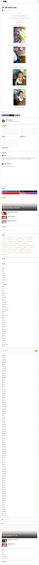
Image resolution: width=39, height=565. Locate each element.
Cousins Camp (11, 239)
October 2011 (19, 496)
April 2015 (19, 420)
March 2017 (19, 388)
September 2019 (19, 362)
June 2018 (19, 371)
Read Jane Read (5, 251)
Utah (22, 253)
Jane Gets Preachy (5, 245)
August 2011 (19, 500)
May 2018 (19, 373)
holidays (20, 241)
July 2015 (19, 415)
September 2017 (19, 377)
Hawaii (15, 241)
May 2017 (19, 384)
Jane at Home (17, 243)
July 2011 (19, 502)
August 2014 (19, 435)
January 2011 (19, 513)
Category (3, 554)
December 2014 (19, 428)
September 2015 (19, 411)
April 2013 (19, 464)
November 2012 (19, 473)
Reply (3, 160)
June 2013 (19, 460)
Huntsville (26, 241)
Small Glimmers (22, 136)
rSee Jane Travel (13, 251)
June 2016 (19, 397)
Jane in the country (21, 245)
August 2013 (19, 457)
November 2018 (19, 370)
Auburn (20, 238)
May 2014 (19, 440)
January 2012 (19, 491)
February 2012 (19, 489)
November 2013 (19, 451)
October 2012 (19, 475)
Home (3, 5)
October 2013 (19, 453)
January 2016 (19, 404)
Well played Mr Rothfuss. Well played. (11, 208)
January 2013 (19, 469)
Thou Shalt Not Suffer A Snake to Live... (13, 539)
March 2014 (19, 444)
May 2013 (19, 462)
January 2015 (19, 426)
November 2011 (19, 495)
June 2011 (19, 504)
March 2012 (19, 487)
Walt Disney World (28, 253)
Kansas (11, 247)
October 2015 (19, 409)
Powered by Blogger (5, 519)
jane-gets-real (5, 247)
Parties (28, 249)
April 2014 (19, 442)
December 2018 (19, 368)
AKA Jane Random (9, 120)
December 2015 (19, 406)
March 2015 (19, 422)
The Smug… (4, 136)
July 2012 (19, 480)
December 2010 (19, 515)
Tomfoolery (16, 253)
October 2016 (19, 393)
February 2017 (19, 389)
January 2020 (19, 359)
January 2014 (19, 448)
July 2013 (19, 458)
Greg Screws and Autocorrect (12, 220)
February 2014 (19, 446)
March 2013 (19, 466)
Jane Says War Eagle (30, 245)
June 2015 (19, 417)
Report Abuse (4, 523)
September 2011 (19, 498)
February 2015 (19, 424)
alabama (9, 238)
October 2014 (19, 431)
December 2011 (19, 493)
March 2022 (19, 355)
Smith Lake (28, 251)
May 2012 (19, 484)
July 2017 (19, 380)
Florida (22, 239)
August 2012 (19, 478)
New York (17, 249)
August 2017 (19, 379)
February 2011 (19, 511)
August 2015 (19, 413)
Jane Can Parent (7, 5)
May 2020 (19, 357)
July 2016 (19, 395)
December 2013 (19, 449)
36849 (4, 238)
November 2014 (19, 429)
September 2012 (19, 477)
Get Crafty (10, 241)
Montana (4, 249)
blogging (31, 238)
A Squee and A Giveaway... (11, 216)
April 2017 (19, 386)
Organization (22, 249)
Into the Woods (5, 243)
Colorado (4, 239)
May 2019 (19, 364)
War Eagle (4, 254)
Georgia (4, 241)
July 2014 (19, 437)
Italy (11, 243)
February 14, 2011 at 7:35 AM (8, 164)
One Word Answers (5, 147)
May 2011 (19, 506)
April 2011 (19, 507)
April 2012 (19, 486)
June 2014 (19, 438)
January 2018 (19, 375)
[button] (1, 1)
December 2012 (19, 471)
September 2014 (19, 433)
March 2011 (19, 509)
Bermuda (25, 238)
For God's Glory (28, 239)
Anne (5, 155)
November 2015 (19, 408)
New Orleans (10, 249)
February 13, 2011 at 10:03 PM (8, 156)
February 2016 (19, 402)
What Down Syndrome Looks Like (12, 212)
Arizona (14, 238)
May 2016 (19, 399)
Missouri (31, 247)
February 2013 (19, 467)
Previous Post (3, 185)
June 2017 (19, 382)
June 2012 (19, 482)
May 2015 (19, 419)
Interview (32, 241)
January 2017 (19, 391)
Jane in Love (13, 245)
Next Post (36, 185)
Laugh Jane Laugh (18, 247)
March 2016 (19, 400)
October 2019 (19, 360)
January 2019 (19, 366)
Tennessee (10, 253)
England (17, 239)
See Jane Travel (21, 251)
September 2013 (19, 455)
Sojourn (4, 253)
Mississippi (25, 247)
